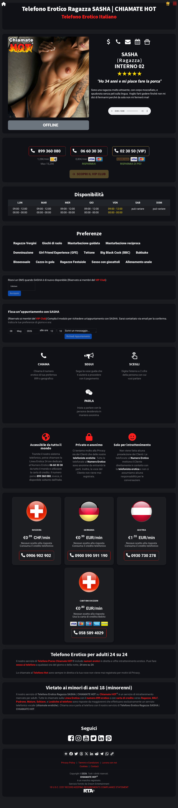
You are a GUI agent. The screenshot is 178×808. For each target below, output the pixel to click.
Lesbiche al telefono (60, 701)
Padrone (21, 701)
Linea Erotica (72, 697)
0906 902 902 (35, 556)
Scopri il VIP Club (88, 174)
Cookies (84, 766)
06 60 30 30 (87, 152)
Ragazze (146, 697)
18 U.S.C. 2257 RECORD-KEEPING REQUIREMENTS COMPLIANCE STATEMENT (89, 787)
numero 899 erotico (98, 697)
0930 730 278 (140, 556)
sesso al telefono (26, 664)
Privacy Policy (68, 762)
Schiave (41, 701)
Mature (31, 701)
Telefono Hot (40, 672)
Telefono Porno (46, 661)
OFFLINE (50, 125)
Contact (95, 766)
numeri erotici (92, 661)
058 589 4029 (88, 633)
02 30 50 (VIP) (130, 152)
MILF (155, 697)
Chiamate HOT (64, 661)
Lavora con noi (109, 762)
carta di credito (125, 697)
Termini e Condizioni (88, 762)
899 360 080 (45, 152)
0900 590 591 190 (88, 556)
